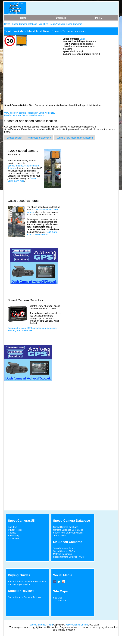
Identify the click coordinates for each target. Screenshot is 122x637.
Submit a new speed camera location (74, 137)
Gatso (82, 39)
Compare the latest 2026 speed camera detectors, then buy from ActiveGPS (32, 329)
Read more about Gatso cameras (42, 233)
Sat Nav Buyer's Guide (19, 584)
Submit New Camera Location (68, 532)
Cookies (12, 532)
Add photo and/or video (39, 137)
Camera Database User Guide (68, 530)
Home (7, 24)
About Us (12, 527)
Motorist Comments (62, 554)
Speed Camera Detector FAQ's (68, 557)
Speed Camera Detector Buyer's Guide (27, 581)
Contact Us (13, 538)
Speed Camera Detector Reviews (24, 597)
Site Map (57, 597)
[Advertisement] (28, 79)
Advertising (13, 535)
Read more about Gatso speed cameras (24, 115)
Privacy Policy (15, 530)
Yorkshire (43, 24)
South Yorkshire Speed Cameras (66, 24)
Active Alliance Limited (77, 624)
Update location (14, 137)
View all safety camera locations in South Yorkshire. (29, 113)
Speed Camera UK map (22, 179)
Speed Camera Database (24, 24)
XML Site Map (60, 600)
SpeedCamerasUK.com (41, 624)
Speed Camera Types (64, 548)
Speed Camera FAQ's (64, 551)
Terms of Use (59, 535)
